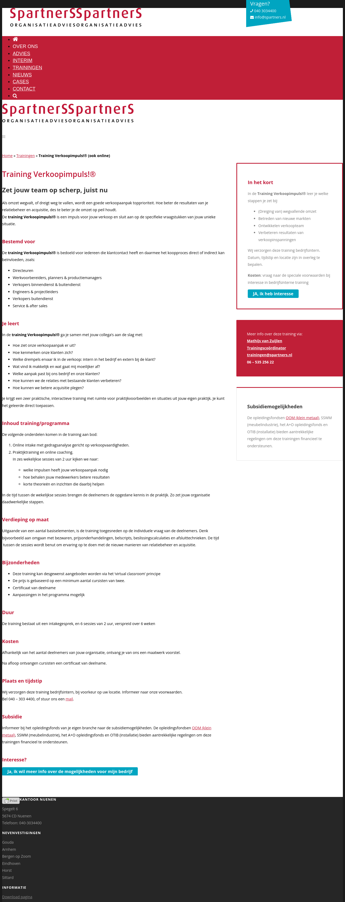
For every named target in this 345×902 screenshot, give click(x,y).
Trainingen (25, 155)
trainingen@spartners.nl (269, 354)
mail (69, 698)
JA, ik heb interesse (273, 294)
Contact (24, 89)
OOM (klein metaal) (302, 417)
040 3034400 (263, 10)
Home (7, 155)
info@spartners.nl (268, 17)
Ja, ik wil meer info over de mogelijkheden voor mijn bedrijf (69, 771)
